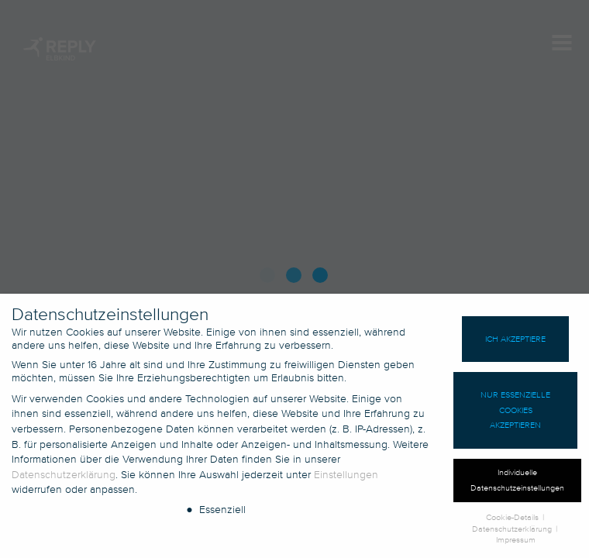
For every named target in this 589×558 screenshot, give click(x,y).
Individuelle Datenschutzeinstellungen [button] (517, 485)
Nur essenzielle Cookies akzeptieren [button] (515, 415)
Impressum (516, 545)
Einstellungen (346, 479)
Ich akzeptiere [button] (515, 344)
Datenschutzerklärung (63, 479)
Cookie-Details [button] (513, 522)
